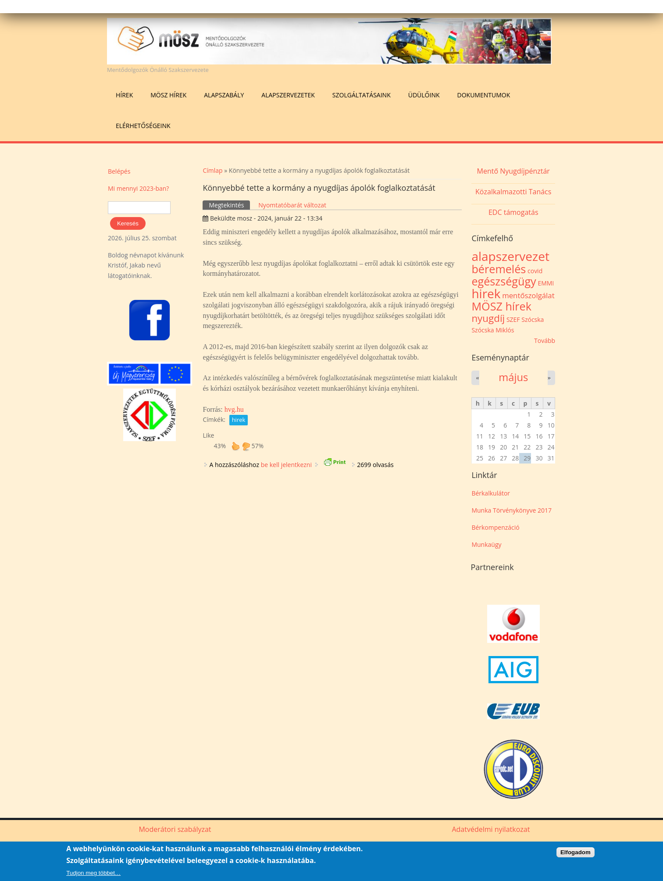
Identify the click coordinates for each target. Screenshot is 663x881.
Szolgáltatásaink (361, 95)
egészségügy (503, 281)
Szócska (532, 319)
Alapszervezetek (288, 95)
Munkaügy (486, 544)
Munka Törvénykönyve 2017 (511, 510)
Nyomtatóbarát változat (292, 205)
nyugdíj (488, 318)
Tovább (544, 340)
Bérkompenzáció (495, 527)
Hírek (124, 95)
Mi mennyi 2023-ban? (138, 188)
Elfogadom (575, 852)
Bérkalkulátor (490, 493)
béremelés (498, 268)
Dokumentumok (483, 95)
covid (535, 271)
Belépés (119, 171)
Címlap (212, 170)
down (246, 446)
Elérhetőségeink (143, 125)
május (513, 377)
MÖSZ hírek (168, 95)
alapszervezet (510, 256)
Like (208, 435)
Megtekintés (229, 204)
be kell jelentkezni (286, 464)
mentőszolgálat (528, 295)
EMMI (546, 283)
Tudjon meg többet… (93, 873)
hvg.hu (234, 409)
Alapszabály (224, 95)
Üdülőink (424, 95)
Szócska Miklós (492, 330)
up (235, 446)
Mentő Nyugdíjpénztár (513, 171)
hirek (239, 420)
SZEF (513, 319)
